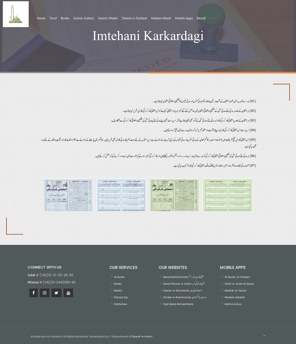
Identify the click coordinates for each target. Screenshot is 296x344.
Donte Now (120, 304)
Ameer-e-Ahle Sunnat (184, 297)
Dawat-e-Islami (142, 336)
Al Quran (119, 277)
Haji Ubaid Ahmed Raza (178, 304)
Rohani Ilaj (120, 297)
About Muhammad (183, 277)
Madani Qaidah (235, 297)
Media (118, 290)
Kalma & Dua (233, 304)
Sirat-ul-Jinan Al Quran (239, 284)
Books (118, 284)
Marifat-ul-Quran (235, 290)
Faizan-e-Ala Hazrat (183, 290)
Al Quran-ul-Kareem (237, 277)
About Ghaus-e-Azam (184, 284)
